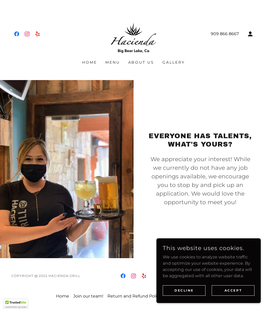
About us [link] (141, 62)
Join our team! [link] (88, 296)
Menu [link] (112, 62)
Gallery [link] (173, 62)
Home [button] (62, 296)
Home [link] (89, 62)
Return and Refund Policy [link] (134, 296)
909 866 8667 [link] (225, 33)
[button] (250, 34)
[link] (16, 34)
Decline (184, 301)
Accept (233, 301)
